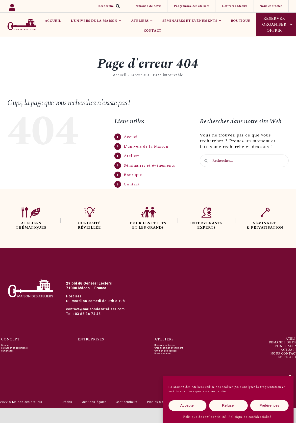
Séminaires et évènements (149, 165)
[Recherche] (110, 6)
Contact (132, 184)
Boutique (133, 175)
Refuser (228, 405)
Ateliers (132, 156)
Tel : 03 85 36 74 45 (83, 314)
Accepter (187, 405)
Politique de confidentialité (204, 417)
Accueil (119, 75)
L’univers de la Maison (146, 146)
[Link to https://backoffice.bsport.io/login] (26, 6)
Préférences (269, 405)
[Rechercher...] (244, 161)
